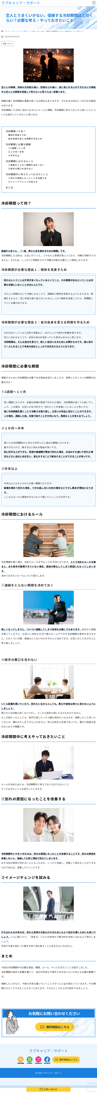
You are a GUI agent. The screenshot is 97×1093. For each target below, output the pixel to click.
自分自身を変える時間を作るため (25, 138)
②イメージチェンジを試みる (23, 181)
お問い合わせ (48, 1089)
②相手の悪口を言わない (20, 168)
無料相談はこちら (57, 1027)
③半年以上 (14, 155)
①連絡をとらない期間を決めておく (26, 164)
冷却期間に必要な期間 (18, 144)
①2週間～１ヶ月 (17, 148)
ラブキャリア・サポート (20, 3)
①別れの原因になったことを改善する (27, 178)
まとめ (9, 187)
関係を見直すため (17, 134)
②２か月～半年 (16, 151)
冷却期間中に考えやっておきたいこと (27, 174)
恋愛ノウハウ (7, 43)
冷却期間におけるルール (19, 161)
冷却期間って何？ (16, 131)
